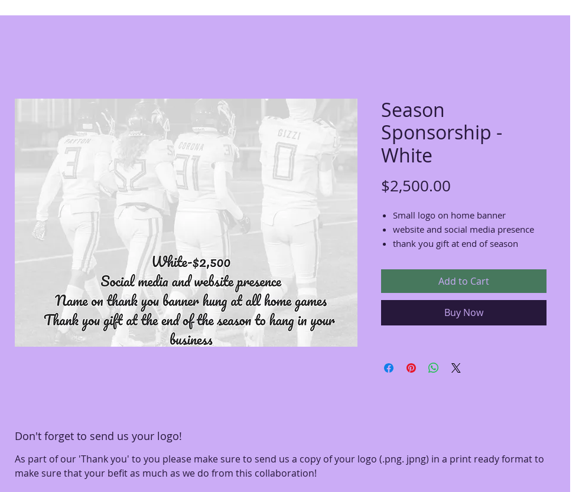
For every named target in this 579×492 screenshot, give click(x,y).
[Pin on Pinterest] (411, 368)
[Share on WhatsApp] (434, 368)
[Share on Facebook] (389, 368)
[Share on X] (456, 368)
